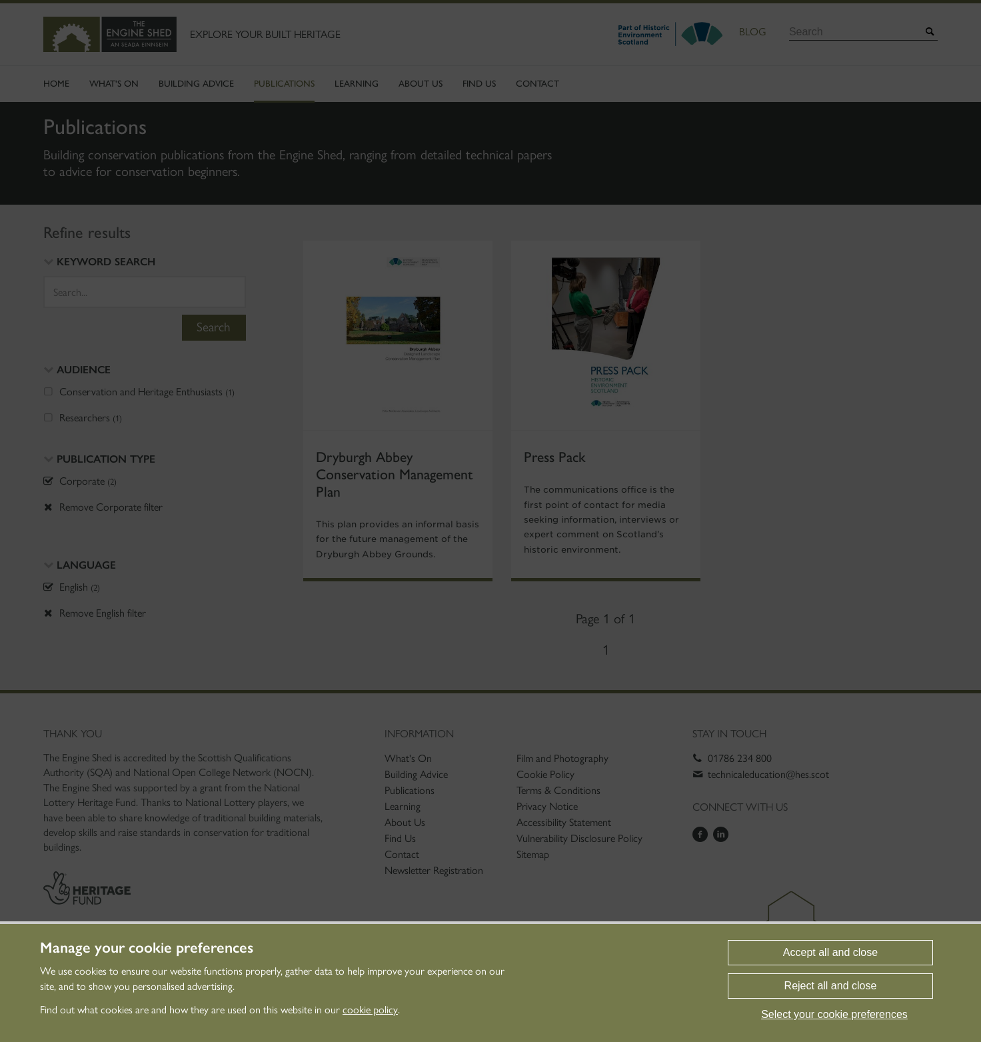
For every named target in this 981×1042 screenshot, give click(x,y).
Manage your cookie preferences (146, 948)
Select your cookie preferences (834, 1014)
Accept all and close (830, 952)
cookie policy (370, 1009)
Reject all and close (830, 985)
